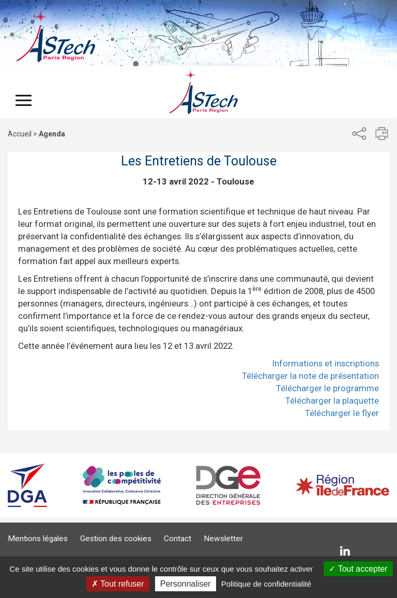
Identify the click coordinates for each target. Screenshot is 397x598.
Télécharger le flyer (342, 413)
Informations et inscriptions (325, 363)
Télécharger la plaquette (332, 400)
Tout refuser (117, 583)
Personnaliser (185, 583)
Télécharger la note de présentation (310, 376)
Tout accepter (358, 568)
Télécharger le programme (327, 388)
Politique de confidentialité (266, 583)
